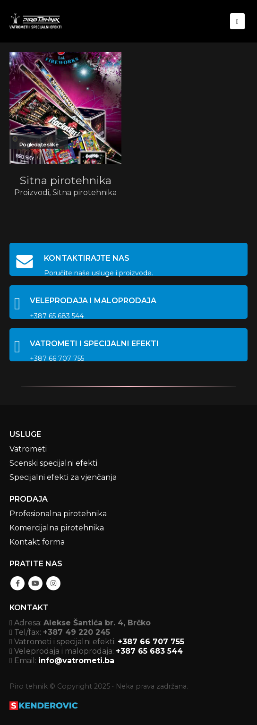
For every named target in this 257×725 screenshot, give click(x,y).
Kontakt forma (37, 541)
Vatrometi (28, 448)
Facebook (17, 583)
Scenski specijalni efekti (53, 463)
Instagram (53, 583)
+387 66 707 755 (151, 641)
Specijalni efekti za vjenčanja (63, 477)
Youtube (35, 583)
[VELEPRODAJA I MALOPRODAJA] (128, 301)
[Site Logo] (35, 21)
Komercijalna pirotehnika (56, 527)
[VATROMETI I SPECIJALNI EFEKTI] (128, 344)
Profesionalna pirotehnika (58, 513)
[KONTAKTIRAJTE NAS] (128, 259)
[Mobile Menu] (237, 21)
